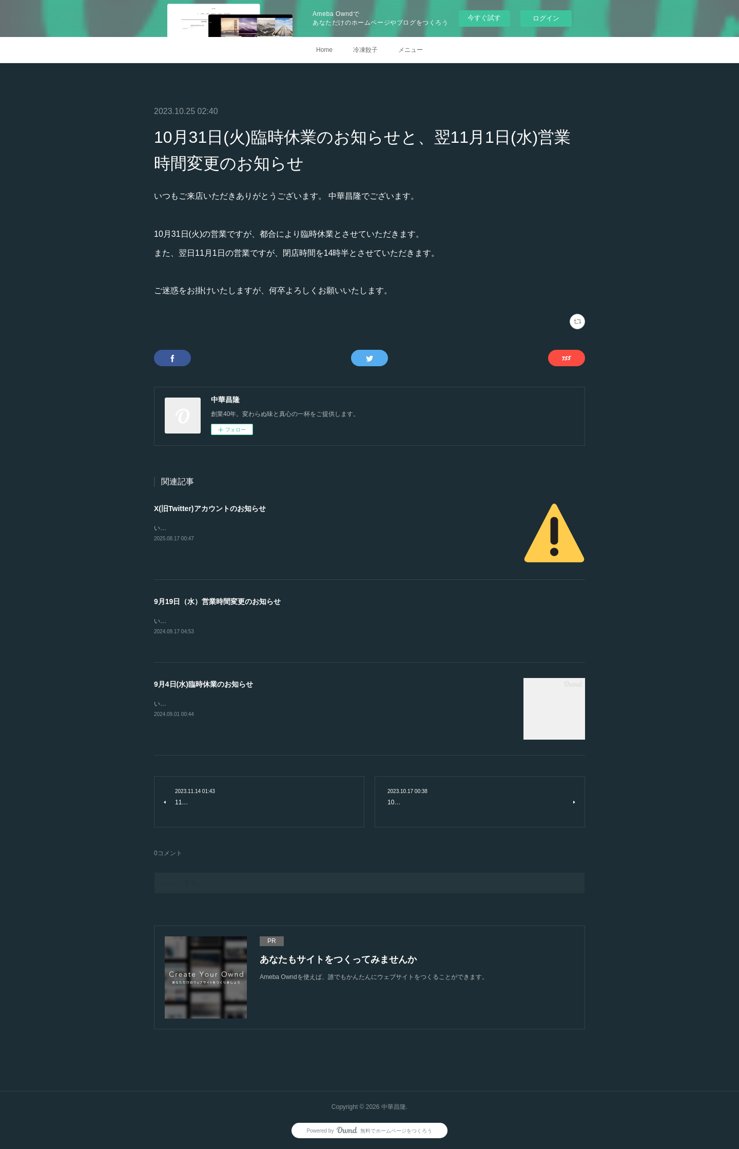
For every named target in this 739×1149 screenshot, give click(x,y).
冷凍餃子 (365, 49)
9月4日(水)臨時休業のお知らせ (203, 685)
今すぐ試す (484, 18)
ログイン (546, 18)
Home (324, 49)
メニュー (410, 49)
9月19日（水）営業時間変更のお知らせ (217, 601)
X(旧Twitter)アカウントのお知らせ (210, 508)
